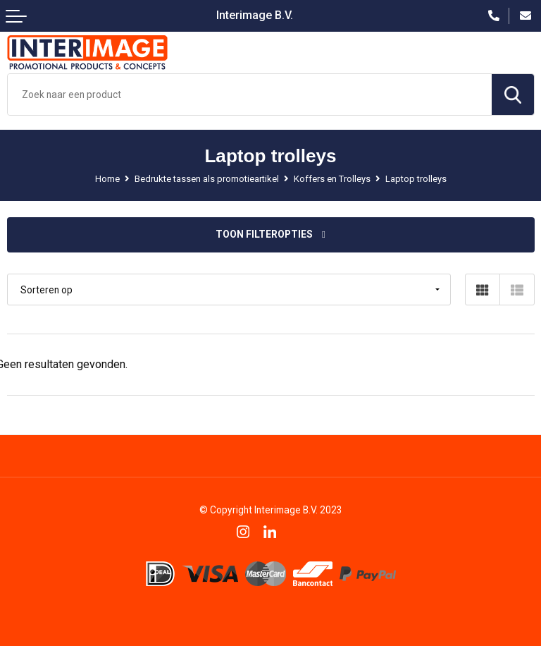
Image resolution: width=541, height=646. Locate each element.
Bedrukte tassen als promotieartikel (207, 178)
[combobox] (250, 94)
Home (107, 178)
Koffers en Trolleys (332, 178)
